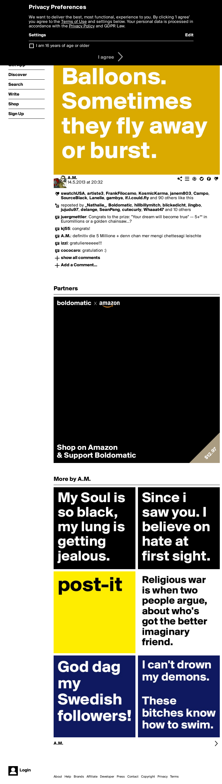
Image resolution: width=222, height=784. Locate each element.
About (58, 776)
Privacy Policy (82, 26)
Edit (189, 35)
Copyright (148, 776)
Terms (174, 776)
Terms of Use (74, 22)
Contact (133, 776)
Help (68, 776)
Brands (79, 776)
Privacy (162, 776)
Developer (107, 776)
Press (121, 776)
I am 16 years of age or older (62, 46)
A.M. (72, 178)
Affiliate (92, 776)
